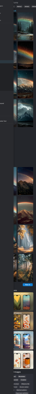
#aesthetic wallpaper (8, 390)
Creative (23, 380)
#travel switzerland (14, 384)
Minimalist (31, 6)
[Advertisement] (18, 147)
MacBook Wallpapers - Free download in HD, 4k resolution (9, 2)
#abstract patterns (22, 390)
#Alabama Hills (25, 384)
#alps (4, 384)
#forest (15, 387)
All (6, 6)
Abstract (18, 6)
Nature (11, 6)
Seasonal (15, 380)
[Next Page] (28, 284)
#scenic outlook (24, 387)
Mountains (22, 376)
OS (4, 11)
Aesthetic (6, 380)
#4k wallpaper (6, 387)
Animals (24, 6)
